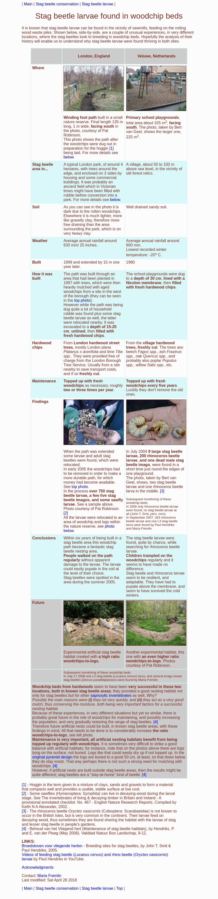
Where (38, 68)
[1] (111, 148)
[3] (162, 491)
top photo (82, 300)
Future (38, 602)
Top (119, 888)
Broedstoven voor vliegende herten (52, 846)
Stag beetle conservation (57, 4)
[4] (155, 722)
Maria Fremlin (49, 876)
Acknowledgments (37, 867)
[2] (65, 513)
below (68, 157)
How (36, 274)
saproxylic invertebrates (110, 695)
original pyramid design (52, 757)
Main (28, 4)
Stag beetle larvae (97, 4)
